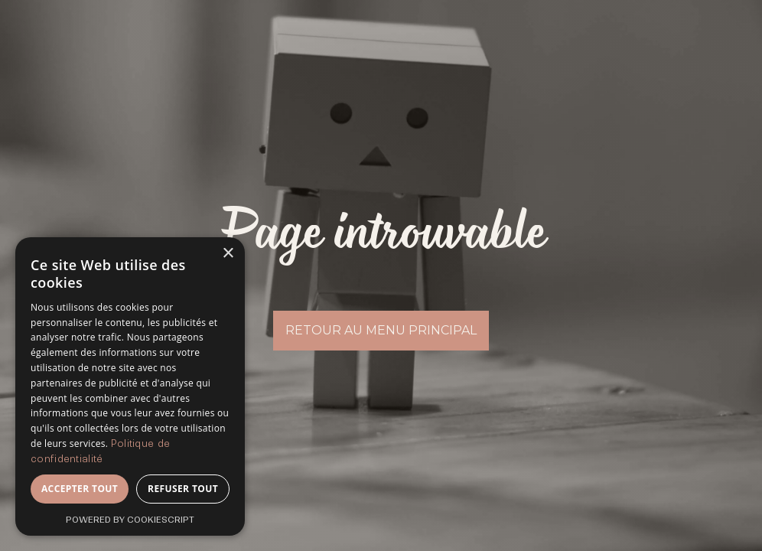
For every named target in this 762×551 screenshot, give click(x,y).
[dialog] (130, 386)
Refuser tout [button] (183, 488)
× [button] (227, 253)
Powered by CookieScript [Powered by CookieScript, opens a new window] (130, 519)
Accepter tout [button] (79, 488)
